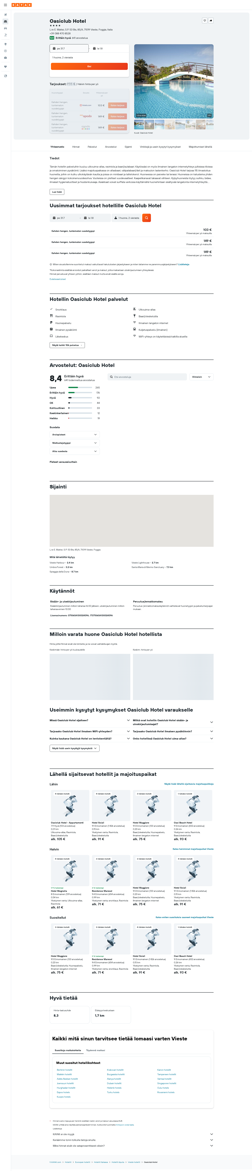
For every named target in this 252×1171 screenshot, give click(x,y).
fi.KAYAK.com (55, 1164)
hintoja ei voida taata (125, 1126)
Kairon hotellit (164, 1071)
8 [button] (90, 86)
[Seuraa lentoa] (5, 51)
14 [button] (82, 93)
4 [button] (113, 78)
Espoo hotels (63, 1094)
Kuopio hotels (63, 1098)
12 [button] (121, 86)
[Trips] (5, 66)
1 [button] (89, 78)
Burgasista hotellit (116, 1076)
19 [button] (121, 93)
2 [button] (97, 78)
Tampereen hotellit (166, 1076)
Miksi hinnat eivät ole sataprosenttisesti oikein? (133, 1148)
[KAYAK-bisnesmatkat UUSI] (5, 57)
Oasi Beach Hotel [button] (183, 824)
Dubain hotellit (114, 1085)
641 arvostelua (80, 37)
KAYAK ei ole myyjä (133, 1136)
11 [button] (113, 86)
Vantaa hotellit (164, 1080)
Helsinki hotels (114, 1089)
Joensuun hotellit (65, 1085)
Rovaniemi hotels (165, 1094)
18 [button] (113, 93)
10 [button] (105, 86)
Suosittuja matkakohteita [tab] (68, 1052)
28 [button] (82, 109)
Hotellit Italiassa (101, 1164)
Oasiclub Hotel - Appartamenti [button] (67, 824)
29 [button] (89, 109)
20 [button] (74, 101)
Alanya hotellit (114, 1080)
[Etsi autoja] (5, 28)
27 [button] (74, 109)
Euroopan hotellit (82, 1164)
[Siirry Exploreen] (5, 44)
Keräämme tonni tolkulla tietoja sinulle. (133, 1142)
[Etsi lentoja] (5, 15)
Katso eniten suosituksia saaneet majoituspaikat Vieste (185, 919)
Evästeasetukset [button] (58, 281)
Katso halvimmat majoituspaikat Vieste (193, 850)
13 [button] (74, 93)
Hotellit (68, 1164)
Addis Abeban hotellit (67, 1080)
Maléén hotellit (64, 1076)
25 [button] (113, 101)
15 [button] (90, 93)
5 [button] (121, 78)
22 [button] (89, 101)
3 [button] (105, 78)
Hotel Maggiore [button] (141, 824)
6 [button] (74, 86)
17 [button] (105, 93)
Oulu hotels (163, 1089)
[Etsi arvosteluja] (150, 379)
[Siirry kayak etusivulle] (22, 5)
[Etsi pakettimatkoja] (5, 35)
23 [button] (97, 101)
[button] (5, 4)
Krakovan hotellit (115, 1071)
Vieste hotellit (134, 1164)
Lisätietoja (183, 266)
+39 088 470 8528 (60, 33)
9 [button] (97, 86)
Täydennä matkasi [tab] (95, 1052)
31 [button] (105, 109)
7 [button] (82, 86)
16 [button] (97, 93)
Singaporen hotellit (166, 1085)
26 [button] (120, 101)
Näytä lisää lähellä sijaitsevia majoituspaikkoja (189, 785)
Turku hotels (113, 1094)
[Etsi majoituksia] (5, 21)
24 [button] (105, 101)
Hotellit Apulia (118, 1164)
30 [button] (97, 109)
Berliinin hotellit (64, 1071)
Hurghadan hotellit (66, 1089)
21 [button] (82, 101)
